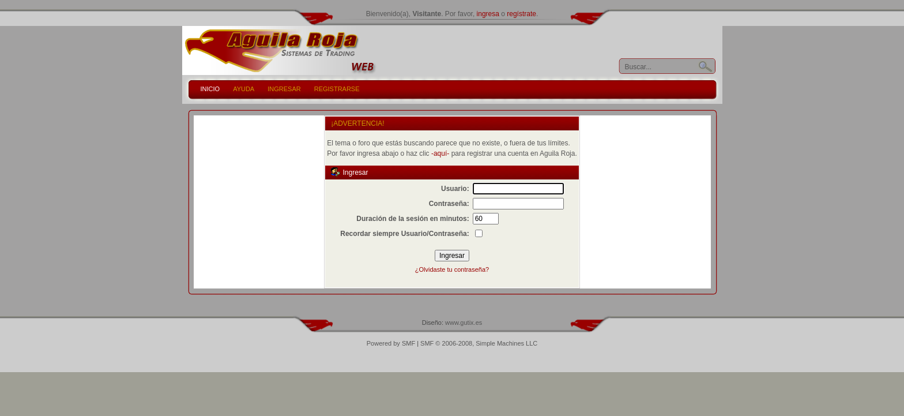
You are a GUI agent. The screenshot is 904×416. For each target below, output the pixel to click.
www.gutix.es (463, 322)
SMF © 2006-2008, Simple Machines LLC (478, 343)
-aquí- (440, 153)
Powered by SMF (391, 343)
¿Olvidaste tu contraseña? (452, 269)
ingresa (488, 14)
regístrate (521, 14)
